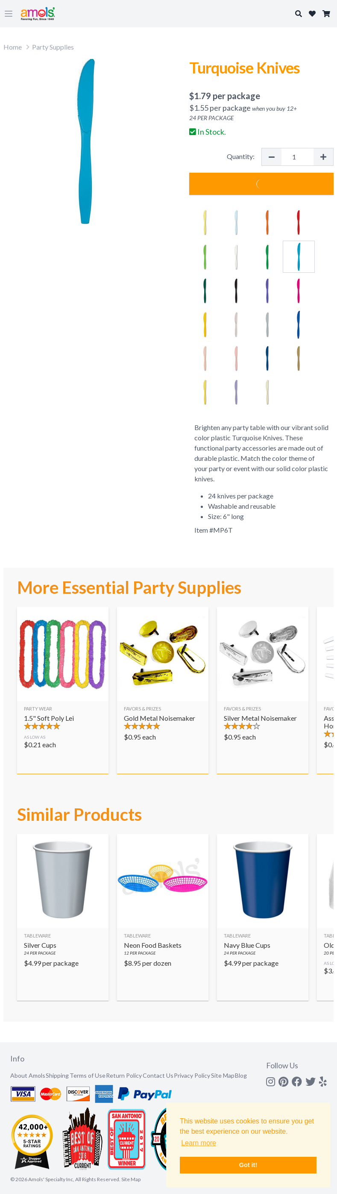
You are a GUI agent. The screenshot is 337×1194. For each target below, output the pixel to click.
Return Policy (124, 1075)
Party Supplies (53, 47)
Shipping (57, 1075)
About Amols (27, 1075)
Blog (241, 1075)
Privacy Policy (192, 1075)
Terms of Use (87, 1075)
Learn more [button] (198, 1143)
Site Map (222, 1075)
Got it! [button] (248, 1165)
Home (12, 47)
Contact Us (158, 1075)
